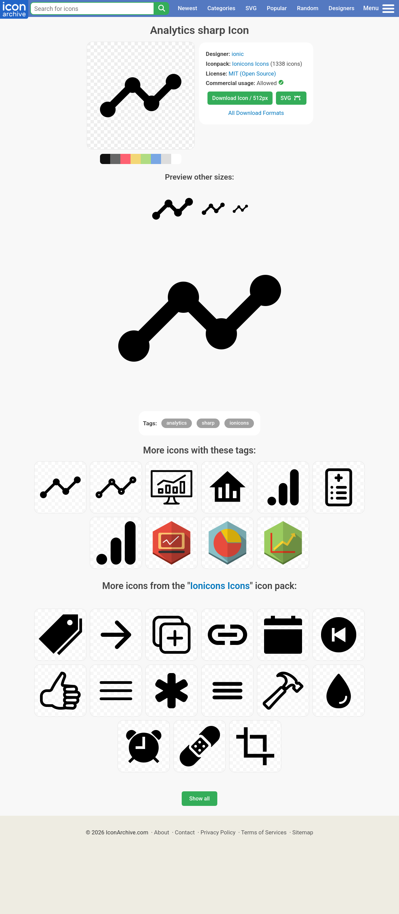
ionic (238, 53)
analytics (176, 423)
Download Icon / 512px (240, 98)
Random (307, 8)
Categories (221, 8)
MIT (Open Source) (252, 73)
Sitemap (302, 832)
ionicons (239, 423)
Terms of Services (263, 832)
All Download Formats (256, 112)
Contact (185, 832)
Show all (199, 798)
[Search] (161, 8)
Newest (187, 8)
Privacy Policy (217, 832)
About (161, 832)
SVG (251, 8)
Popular (277, 8)
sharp (208, 423)
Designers (341, 8)
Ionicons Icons (250, 63)
